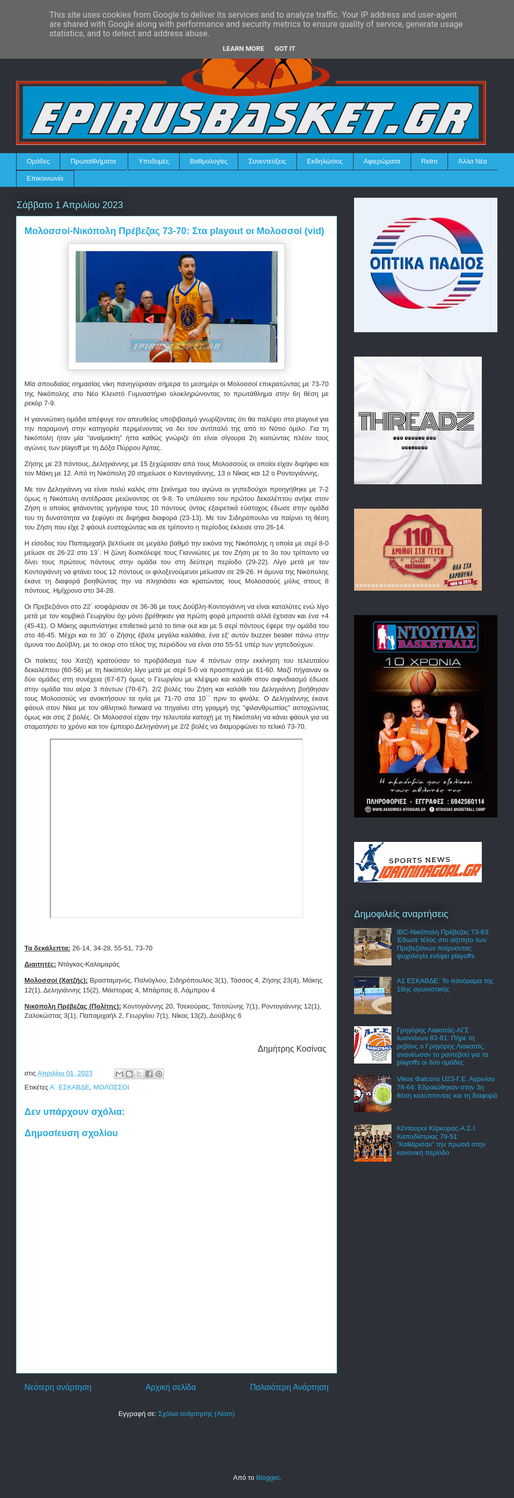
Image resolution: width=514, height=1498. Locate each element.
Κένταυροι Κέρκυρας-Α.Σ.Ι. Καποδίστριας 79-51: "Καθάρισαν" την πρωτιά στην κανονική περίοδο (441, 1140)
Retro (429, 161)
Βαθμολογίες (209, 161)
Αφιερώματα (381, 161)
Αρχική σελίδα (170, 1387)
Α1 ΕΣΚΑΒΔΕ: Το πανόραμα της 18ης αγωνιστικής (445, 985)
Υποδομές (154, 161)
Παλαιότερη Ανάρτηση (289, 1387)
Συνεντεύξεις (268, 161)
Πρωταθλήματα (93, 161)
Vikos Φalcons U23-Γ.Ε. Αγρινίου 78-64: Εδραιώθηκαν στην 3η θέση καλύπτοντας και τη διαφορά (447, 1087)
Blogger (267, 1477)
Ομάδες (38, 161)
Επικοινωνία (45, 178)
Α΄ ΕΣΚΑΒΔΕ (70, 1087)
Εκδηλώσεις (325, 161)
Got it (285, 48)
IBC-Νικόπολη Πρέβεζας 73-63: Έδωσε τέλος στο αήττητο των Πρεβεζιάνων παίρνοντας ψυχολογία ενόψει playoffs (443, 944)
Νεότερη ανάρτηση (57, 1387)
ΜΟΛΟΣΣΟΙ (111, 1087)
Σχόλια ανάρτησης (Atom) (196, 1414)
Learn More (243, 48)
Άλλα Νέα (472, 161)
